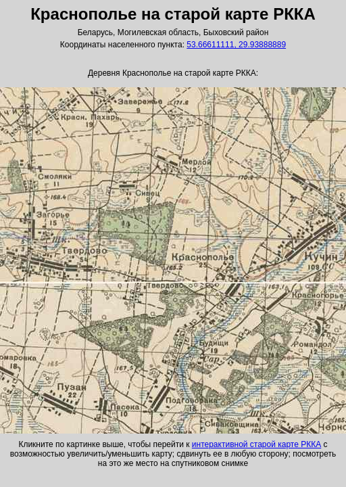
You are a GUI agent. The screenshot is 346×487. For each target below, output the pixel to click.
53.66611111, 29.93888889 (236, 44)
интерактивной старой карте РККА (256, 444)
